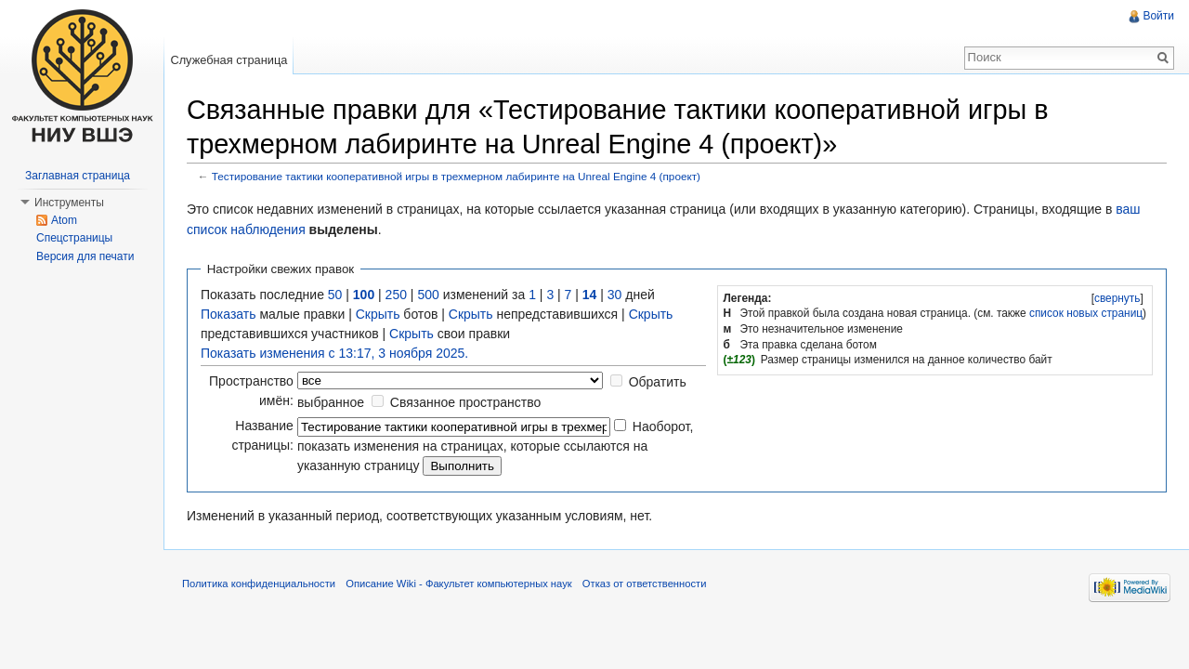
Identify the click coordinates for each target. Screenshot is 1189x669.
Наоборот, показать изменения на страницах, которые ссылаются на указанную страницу (495, 446)
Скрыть (378, 314)
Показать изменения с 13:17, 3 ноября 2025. (334, 353)
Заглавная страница (77, 175)
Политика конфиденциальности (258, 583)
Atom (64, 220)
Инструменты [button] (69, 202)
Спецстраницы (74, 237)
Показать (228, 314)
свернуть (1117, 298)
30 (615, 294)
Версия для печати (85, 256)
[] (1117, 298)
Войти (1158, 15)
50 (335, 294)
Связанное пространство (465, 402)
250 (396, 294)
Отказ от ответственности (644, 583)
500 (427, 294)
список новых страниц (1086, 313)
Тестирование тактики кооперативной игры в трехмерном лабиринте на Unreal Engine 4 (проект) (456, 176)
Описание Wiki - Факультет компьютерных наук (458, 583)
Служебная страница (228, 60)
